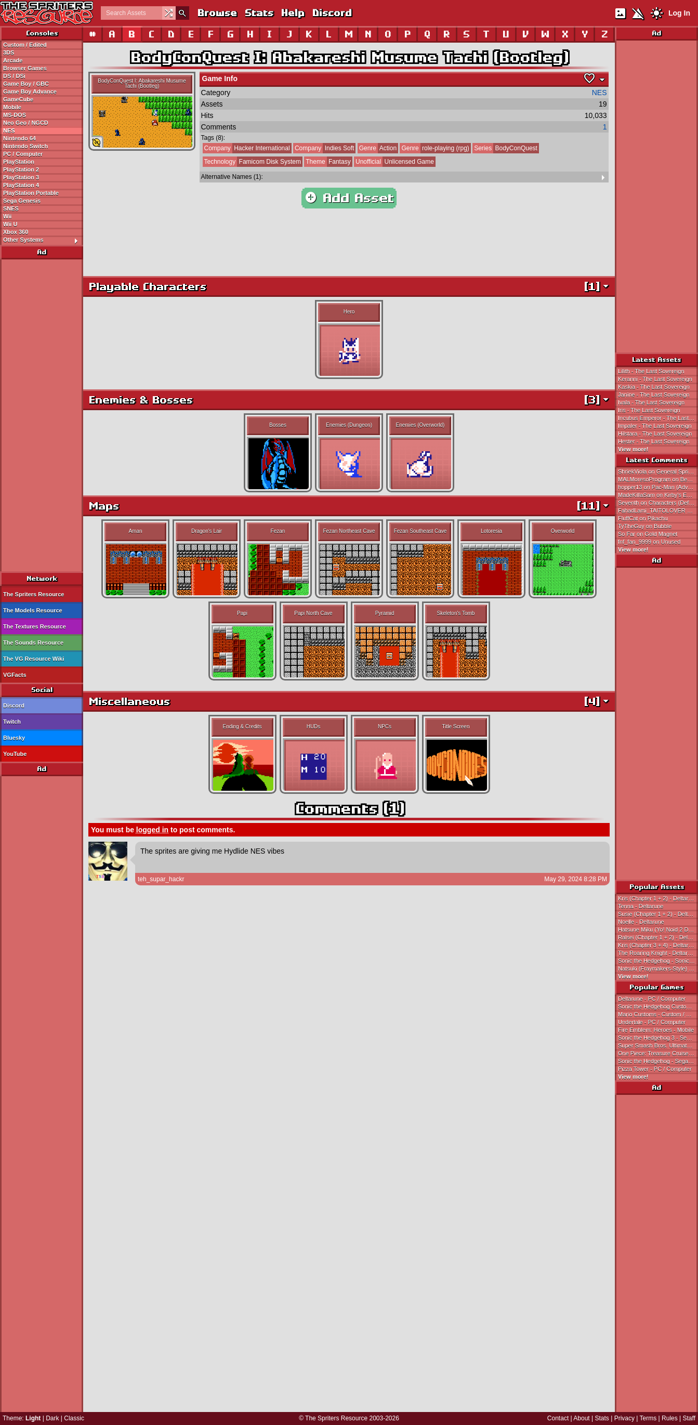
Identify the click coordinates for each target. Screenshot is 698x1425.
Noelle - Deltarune (641, 922)
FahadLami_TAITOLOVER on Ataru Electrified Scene (658, 510)
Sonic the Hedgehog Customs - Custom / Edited (658, 1006)
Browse (216, 13)
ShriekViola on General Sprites (657, 471)
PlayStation (18, 162)
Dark (52, 1418)
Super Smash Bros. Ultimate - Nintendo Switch (658, 1045)
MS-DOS (14, 115)
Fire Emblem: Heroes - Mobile (656, 1030)
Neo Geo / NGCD (25, 123)
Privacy (624, 1418)
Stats (258, 13)
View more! (633, 449)
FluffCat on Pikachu (643, 518)
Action (377, 148)
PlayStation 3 (21, 177)
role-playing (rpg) (434, 148)
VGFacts (15, 675)
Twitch (12, 721)
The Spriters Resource (33, 594)
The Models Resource (32, 610)
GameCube (18, 99)
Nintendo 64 (19, 138)
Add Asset (349, 198)
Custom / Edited (25, 45)
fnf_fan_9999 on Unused (649, 542)
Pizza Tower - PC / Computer (655, 1069)
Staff (689, 1418)
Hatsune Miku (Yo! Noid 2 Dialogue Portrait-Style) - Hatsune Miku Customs (658, 929)
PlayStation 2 (21, 169)
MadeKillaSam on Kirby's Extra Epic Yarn (658, 495)
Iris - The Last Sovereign (649, 410)
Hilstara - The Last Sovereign (655, 433)
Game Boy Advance (30, 91)
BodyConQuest (504, 148)
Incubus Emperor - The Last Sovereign (658, 418)
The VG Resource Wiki (33, 659)
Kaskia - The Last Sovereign (654, 387)
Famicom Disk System (252, 161)
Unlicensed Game (394, 161)
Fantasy (327, 161)
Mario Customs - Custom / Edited (658, 1014)
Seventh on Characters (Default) (658, 503)
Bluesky (14, 738)
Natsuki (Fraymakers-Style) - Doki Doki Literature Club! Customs (658, 968)
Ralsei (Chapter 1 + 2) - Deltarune (658, 937)
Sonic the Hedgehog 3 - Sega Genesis (658, 1038)
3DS (8, 52)
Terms (648, 1418)
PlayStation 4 (21, 185)
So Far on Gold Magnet (647, 534)
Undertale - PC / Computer (652, 1022)
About (581, 1418)
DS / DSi (14, 76)
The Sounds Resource (33, 642)
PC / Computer (23, 154)
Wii (7, 216)
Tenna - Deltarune (640, 906)
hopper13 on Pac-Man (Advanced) (658, 487)
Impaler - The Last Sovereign (655, 426)
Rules (670, 1418)
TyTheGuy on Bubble (644, 526)
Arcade (12, 60)
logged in (152, 830)
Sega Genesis (22, 201)
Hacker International (246, 148)
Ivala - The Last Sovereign (651, 402)
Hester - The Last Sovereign (653, 441)
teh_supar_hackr (161, 879)
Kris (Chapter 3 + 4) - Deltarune (658, 945)
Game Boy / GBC (26, 84)
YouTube (15, 754)
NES (9, 130)
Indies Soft (323, 148)
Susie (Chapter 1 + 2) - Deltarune (658, 914)
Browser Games (25, 68)
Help (292, 13)
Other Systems (43, 240)
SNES (11, 208)
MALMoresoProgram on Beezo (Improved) (658, 479)
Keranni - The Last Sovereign (655, 379)
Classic (74, 1418)
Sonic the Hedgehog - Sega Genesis (658, 1061)
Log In (679, 13)
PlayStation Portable (31, 193)
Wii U (10, 224)
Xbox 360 (15, 232)
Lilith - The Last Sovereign (651, 371)
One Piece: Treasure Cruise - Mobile (658, 1053)
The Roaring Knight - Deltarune (657, 953)
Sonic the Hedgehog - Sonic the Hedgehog (658, 961)
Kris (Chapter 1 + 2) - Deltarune (658, 898)
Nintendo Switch (25, 146)
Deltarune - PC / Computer (652, 999)
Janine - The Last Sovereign (653, 394)
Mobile (12, 107)
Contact (558, 1418)
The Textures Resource (34, 626)
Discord (331, 13)
